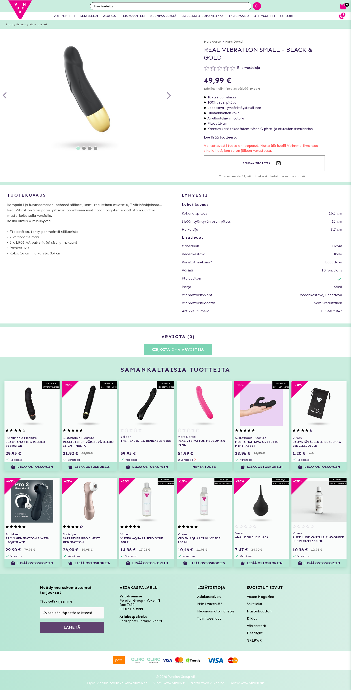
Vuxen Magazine (260, 597)
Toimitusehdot (209, 618)
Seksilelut (254, 604)
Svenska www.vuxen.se (129, 683)
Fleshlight (255, 633)
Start (9, 24)
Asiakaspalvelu (209, 597)
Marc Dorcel (234, 41)
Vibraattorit (256, 626)
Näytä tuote (204, 467)
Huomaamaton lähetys (216, 611)
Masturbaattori (259, 611)
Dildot (252, 618)
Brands (21, 24)
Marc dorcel (38, 24)
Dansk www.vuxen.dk (247, 683)
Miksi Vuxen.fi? (209, 604)
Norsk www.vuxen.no (207, 683)
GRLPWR (254, 640)
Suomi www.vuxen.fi (169, 683)
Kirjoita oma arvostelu (178, 349)
